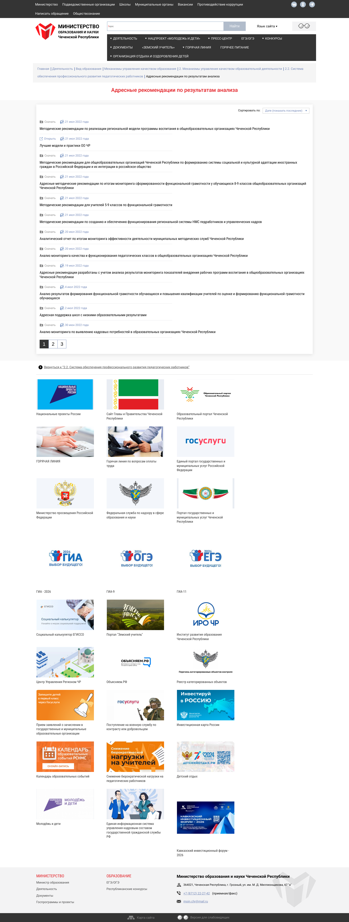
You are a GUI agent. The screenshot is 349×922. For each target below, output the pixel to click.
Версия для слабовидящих (209, 917)
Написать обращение (52, 14)
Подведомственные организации (88, 4)
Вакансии (185, 4)
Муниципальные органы (154, 4)
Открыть (50, 139)
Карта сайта (145, 918)
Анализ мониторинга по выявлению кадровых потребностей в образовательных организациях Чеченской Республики (127, 332)
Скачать (50, 122)
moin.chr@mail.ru (195, 901)
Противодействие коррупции (220, 4)
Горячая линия (198, 47)
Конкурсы (273, 38)
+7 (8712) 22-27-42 (196, 893)
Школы (125, 4)
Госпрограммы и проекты (55, 902)
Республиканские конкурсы (127, 889)
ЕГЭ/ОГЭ (247, 38)
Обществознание (86, 14)
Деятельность (125, 38)
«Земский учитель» (158, 47)
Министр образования (52, 882)
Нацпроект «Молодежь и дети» (174, 38)
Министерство (46, 4)
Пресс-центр (221, 38)
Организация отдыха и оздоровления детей (151, 56)
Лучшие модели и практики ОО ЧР (65, 145)
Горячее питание (234, 47)
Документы (123, 47)
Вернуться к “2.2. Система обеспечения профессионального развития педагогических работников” (116, 367)
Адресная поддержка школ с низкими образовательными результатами (93, 315)
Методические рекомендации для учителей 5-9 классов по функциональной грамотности (106, 205)
